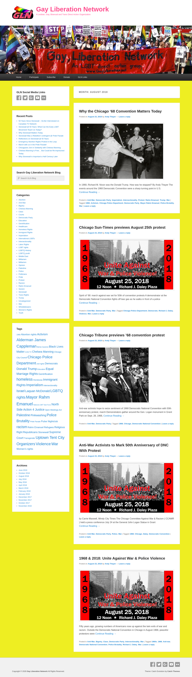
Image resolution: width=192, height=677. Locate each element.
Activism (94, 203)
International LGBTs (27, 238)
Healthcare (23, 226)
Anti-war (166, 642)
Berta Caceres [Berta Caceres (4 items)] (42, 347)
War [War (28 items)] (54, 444)
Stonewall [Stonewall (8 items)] (43, 432)
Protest (141, 200)
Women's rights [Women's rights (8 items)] (24, 448)
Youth (21, 313)
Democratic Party (103, 200)
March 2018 (23, 488)
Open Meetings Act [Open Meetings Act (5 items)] (53, 410)
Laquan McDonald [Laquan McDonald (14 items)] (37, 391)
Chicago (127, 424)
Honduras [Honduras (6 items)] (37, 380)
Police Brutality (167, 203)
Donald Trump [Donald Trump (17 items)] (26, 369)
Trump (162, 200)
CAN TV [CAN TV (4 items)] (28, 352)
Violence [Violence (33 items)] (43, 444)
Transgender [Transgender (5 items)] (29, 438)
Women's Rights (25, 310)
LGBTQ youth (24, 253)
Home (18, 77)
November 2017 (25, 500)
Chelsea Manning (26, 209)
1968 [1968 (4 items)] (18, 335)
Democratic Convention (159, 534)
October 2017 (24, 503)
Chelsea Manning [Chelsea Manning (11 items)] (43, 351)
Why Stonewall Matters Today (31, 133)
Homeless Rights (25, 229)
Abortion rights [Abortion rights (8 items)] (29, 334)
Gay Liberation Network (72, 9)
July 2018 (23, 479)
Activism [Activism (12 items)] (42, 334)
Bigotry (99, 642)
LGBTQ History (25, 250)
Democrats (153, 311)
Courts (21, 215)
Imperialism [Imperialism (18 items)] (34, 385)
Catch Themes (173, 671)
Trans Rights (24, 295)
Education (23, 220)
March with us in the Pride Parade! (33, 145)
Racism (22, 283)
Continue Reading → (89, 192)
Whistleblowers (25, 307)
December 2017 (25, 497)
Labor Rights (24, 244)
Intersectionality (130, 200)
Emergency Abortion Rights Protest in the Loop (38, 142)
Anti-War (91, 200)
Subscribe (51, 77)
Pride (21, 277)
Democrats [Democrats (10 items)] (51, 363)
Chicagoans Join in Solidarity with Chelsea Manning (40, 148)
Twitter (25, 97)
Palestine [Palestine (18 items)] (23, 415)
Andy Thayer (110, 117)
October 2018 (24, 473)
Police (114, 534)
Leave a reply (124, 117)
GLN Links (82, 77)
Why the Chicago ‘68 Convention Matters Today (120, 111)
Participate (34, 77)
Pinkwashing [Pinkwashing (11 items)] (38, 415)
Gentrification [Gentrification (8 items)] (45, 374)
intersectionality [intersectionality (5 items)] (50, 385)
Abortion (22, 200)
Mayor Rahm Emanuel (149, 203)
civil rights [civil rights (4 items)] (40, 364)
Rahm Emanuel (152, 200)
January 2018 (24, 494)
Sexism (22, 289)
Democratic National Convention (146, 424)
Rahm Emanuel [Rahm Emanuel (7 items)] (35, 427)
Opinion (22, 265)
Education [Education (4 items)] (41, 369)
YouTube (37, 97)
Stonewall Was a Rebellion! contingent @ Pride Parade (41, 136)
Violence (83, 314)
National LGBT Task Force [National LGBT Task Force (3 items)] (42, 405)
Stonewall (23, 292)
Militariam (23, 259)
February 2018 (25, 491)
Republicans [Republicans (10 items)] (30, 432)
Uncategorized (24, 301)
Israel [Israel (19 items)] (20, 391)
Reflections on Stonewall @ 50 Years (34, 139)
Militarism (22, 262)
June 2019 (23, 470)
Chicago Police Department (111, 203)
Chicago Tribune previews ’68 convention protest (122, 335)
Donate (67, 77)
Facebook (18, 97)
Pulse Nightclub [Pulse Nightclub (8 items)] (49, 421)
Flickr (43, 97)
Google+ (31, 97)
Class (105, 642)
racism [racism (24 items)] (21, 427)
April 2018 (23, 485)
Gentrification (24, 223)
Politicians (23, 274)
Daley (145, 534)
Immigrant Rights (25, 232)
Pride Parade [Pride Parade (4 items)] (35, 422)
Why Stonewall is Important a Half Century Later (38, 156)
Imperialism (117, 200)
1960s (154, 642)
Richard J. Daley (166, 311)
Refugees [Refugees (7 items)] (49, 427)
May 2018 (23, 482)
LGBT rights (23, 247)
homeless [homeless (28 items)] (24, 379)
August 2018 (24, 476)
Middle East (23, 256)
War (168, 200)
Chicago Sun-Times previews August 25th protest (122, 227)
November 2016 (25, 506)
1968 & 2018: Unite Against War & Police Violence (122, 558)
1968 (88, 203)
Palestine (22, 268)
